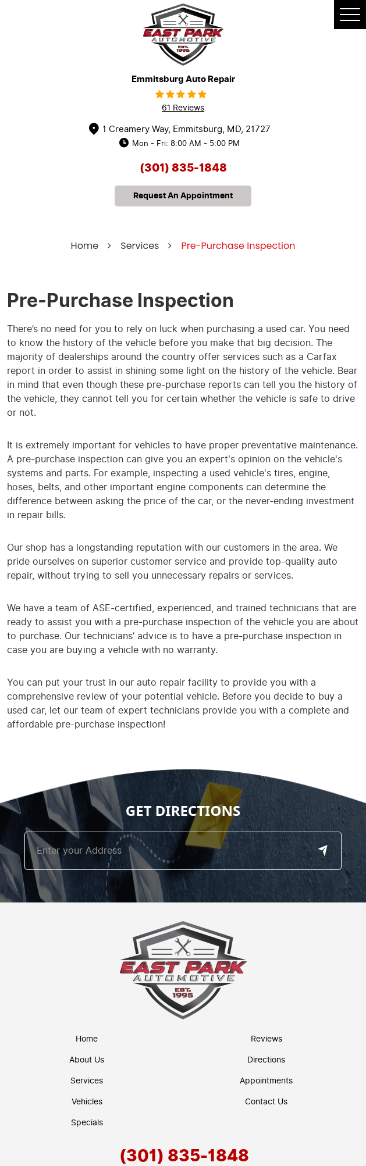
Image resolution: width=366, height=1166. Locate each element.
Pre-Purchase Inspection (238, 245)
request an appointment (183, 196)
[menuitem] (90, 1039)
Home (85, 245)
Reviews (266, 1039)
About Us (86, 1060)
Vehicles (87, 1102)
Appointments (266, 1081)
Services (139, 245)
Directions (266, 1060)
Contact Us (266, 1102)
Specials (87, 1123)
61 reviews (183, 108)
